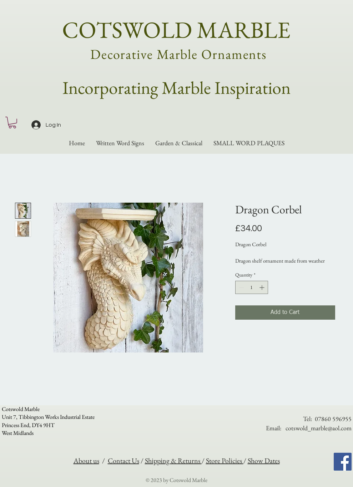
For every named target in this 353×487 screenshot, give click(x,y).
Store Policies (224, 460)
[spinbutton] (251, 287)
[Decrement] (240, 287)
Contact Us (123, 460)
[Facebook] (343, 462)
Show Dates (264, 460)
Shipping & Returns (173, 460)
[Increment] (262, 287)
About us (86, 460)
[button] (12, 122)
